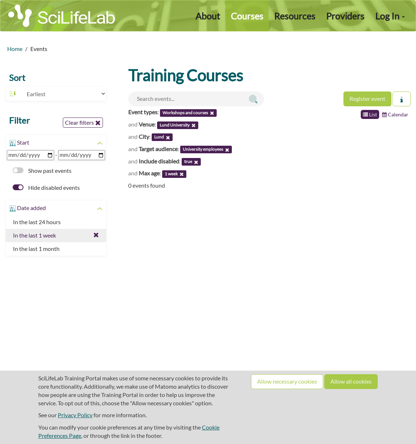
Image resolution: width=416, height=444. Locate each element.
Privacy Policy (75, 414)
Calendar (395, 114)
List (370, 114)
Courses (247, 15)
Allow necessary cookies (287, 381)
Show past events (42, 170)
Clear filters (83, 122)
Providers (345, 15)
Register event (367, 98)
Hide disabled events (46, 187)
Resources (294, 15)
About (207, 15)
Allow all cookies (351, 381)
